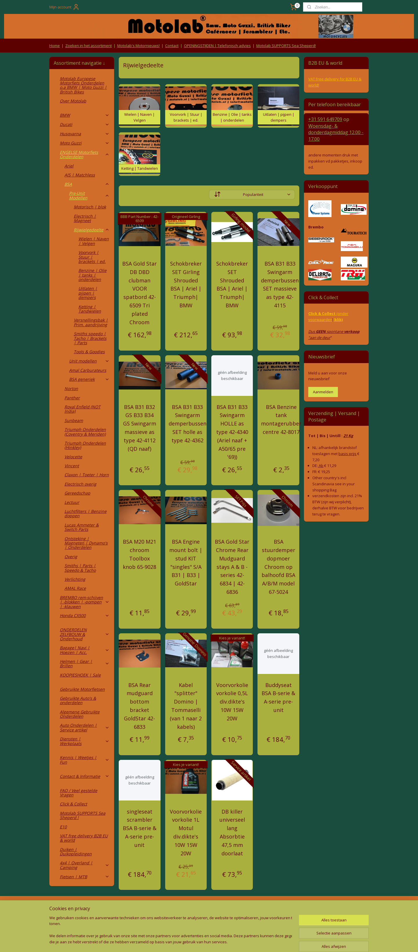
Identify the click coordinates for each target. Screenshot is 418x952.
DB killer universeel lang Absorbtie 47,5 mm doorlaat (232, 832)
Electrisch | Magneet (85, 218)
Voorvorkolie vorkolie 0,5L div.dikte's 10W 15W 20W (232, 701)
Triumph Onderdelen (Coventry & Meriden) (85, 432)
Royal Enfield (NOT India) (82, 409)
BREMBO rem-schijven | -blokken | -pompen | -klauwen (84, 602)
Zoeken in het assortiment (88, 45)
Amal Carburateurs (87, 370)
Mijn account (64, 6)
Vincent (71, 465)
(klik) (338, 319)
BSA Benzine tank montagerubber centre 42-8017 (281, 419)
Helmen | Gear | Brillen (84, 663)
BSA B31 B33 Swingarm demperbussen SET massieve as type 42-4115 (280, 284)
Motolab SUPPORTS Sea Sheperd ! (82, 815)
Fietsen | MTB (84, 876)
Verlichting (74, 579)
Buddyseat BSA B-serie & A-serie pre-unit (278, 697)
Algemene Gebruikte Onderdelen (80, 714)
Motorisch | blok (90, 207)
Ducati (84, 124)
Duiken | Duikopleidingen (76, 852)
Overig (70, 556)
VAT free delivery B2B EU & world (84, 838)
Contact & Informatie (84, 776)
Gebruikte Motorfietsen (82, 689)
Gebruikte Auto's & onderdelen (78, 700)
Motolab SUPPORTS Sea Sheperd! (286, 45)
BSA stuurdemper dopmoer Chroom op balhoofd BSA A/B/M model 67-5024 (278, 566)
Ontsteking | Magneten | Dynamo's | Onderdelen (86, 543)
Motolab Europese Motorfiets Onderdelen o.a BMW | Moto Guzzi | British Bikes (83, 85)
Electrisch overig (80, 484)
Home (54, 45)
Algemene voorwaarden (145, 908)
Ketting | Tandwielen (89, 309)
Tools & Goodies (89, 351)
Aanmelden (323, 391)
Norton (71, 388)
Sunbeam (73, 420)
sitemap (182, 941)
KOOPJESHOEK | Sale (80, 675)
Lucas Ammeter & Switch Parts (81, 527)
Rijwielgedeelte (91, 229)
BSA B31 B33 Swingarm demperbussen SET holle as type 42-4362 (187, 423)
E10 (63, 827)
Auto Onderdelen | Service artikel (84, 727)
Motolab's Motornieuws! (138, 45)
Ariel (68, 166)
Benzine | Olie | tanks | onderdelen (92, 275)
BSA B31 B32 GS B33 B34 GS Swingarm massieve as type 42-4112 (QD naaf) (139, 427)
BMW (84, 115)
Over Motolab (73, 101)
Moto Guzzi (84, 143)
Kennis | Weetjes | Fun (84, 760)
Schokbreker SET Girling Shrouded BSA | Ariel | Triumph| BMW (186, 284)
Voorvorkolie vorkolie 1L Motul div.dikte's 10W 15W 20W (186, 832)
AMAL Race (75, 588)
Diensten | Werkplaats (84, 741)
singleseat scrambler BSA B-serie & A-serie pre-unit (139, 828)
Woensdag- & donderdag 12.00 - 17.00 (335, 132)
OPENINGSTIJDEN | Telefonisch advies (217, 45)
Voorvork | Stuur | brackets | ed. (92, 257)
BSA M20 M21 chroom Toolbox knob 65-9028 (139, 554)
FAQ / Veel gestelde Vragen (78, 793)
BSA (86, 184)
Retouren (59, 908)
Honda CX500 (84, 615)
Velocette (73, 456)
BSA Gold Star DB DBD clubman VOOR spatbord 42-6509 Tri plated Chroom (139, 293)
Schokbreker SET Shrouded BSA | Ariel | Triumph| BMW (232, 284)
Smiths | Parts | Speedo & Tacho (80, 568)
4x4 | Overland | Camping (84, 865)
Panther (72, 398)
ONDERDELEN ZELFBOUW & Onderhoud (84, 634)
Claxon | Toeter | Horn (86, 474)
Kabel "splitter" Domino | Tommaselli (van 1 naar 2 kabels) (186, 705)
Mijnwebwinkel (268, 941)
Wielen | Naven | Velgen (93, 241)
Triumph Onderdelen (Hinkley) (85, 445)
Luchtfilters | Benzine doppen (85, 513)
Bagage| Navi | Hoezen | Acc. (84, 650)
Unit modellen (89, 361)
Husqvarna (84, 133)
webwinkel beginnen (217, 941)
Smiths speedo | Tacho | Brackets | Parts (90, 338)
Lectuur (71, 502)
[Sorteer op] (252, 194)
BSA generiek (89, 379)
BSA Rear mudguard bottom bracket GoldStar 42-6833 (139, 705)
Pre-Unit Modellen (89, 195)
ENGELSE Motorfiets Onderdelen (84, 154)
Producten (209, 908)
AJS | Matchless (79, 175)
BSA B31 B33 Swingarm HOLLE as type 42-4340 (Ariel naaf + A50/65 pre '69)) (232, 432)
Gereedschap (77, 493)
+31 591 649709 (325, 119)
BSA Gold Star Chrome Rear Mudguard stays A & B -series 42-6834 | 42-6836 (232, 566)
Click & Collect (73, 804)
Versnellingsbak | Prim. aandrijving (91, 322)
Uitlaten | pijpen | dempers (87, 293)
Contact (172, 45)
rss (195, 941)
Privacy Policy (145, 919)
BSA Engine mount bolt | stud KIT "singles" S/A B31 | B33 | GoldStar (185, 562)
